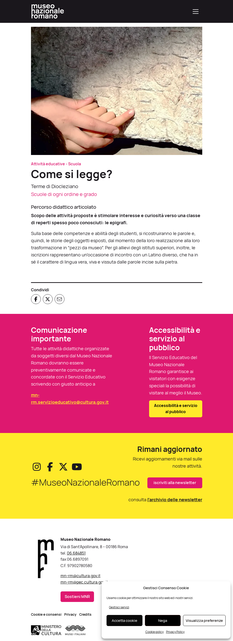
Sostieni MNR (77, 596)
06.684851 (76, 553)
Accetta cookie (124, 620)
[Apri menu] (195, 11)
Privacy (70, 614)
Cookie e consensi (46, 614)
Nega (162, 620)
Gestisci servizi (119, 607)
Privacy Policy (175, 632)
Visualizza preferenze (204, 620)
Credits (85, 614)
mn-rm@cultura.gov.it (80, 575)
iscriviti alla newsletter (175, 482)
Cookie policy (154, 632)
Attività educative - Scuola (56, 164)
